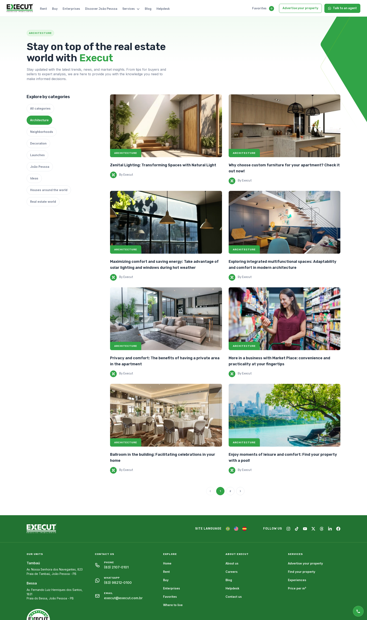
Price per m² (297, 588)
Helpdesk (163, 9)
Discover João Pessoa (101, 9)
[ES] (244, 529)
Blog (148, 9)
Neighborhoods (41, 131)
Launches (37, 155)
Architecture (39, 120)
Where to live (173, 605)
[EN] (236, 529)
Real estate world (43, 201)
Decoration (38, 143)
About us (232, 563)
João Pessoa (39, 166)
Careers (232, 571)
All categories (40, 108)
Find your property (301, 571)
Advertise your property (300, 8)
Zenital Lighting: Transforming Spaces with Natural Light (163, 165)
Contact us (234, 596)
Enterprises (71, 9)
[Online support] (358, 611)
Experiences (297, 580)
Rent (43, 9)
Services (131, 9)
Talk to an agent (342, 8)
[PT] (228, 529)
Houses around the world (48, 190)
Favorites (259, 8)
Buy (55, 9)
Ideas (34, 178)
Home (167, 563)
